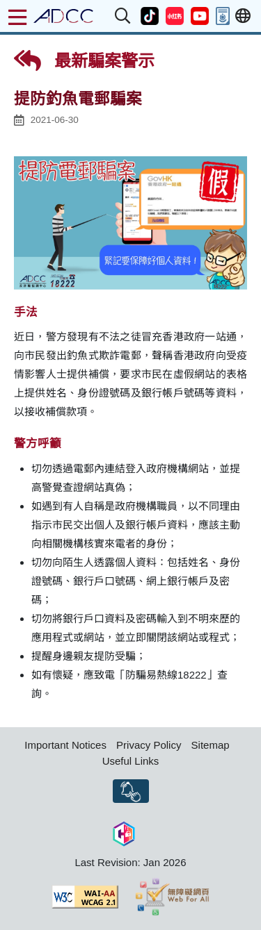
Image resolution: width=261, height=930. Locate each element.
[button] (123, 16)
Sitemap (210, 745)
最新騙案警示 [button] (84, 60)
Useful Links (130, 761)
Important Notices (65, 745)
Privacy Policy (148, 745)
